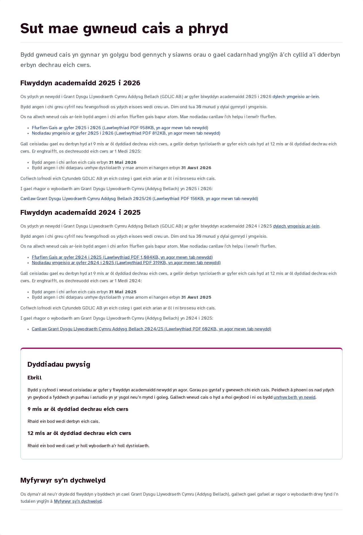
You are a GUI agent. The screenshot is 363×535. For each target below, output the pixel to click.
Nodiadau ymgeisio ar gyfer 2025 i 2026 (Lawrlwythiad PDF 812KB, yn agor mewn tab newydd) (126, 133)
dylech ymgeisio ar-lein (296, 96)
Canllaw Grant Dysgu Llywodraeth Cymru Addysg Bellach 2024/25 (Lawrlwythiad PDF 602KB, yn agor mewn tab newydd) (151, 329)
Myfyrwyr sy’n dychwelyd (78, 501)
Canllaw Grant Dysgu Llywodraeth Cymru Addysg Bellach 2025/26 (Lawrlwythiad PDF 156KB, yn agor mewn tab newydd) (139, 198)
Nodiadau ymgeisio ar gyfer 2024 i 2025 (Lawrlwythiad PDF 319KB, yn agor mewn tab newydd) (126, 262)
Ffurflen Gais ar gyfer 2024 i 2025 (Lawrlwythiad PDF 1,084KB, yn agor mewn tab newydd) (122, 257)
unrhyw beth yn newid (294, 397)
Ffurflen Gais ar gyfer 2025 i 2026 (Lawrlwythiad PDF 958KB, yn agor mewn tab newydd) (120, 128)
